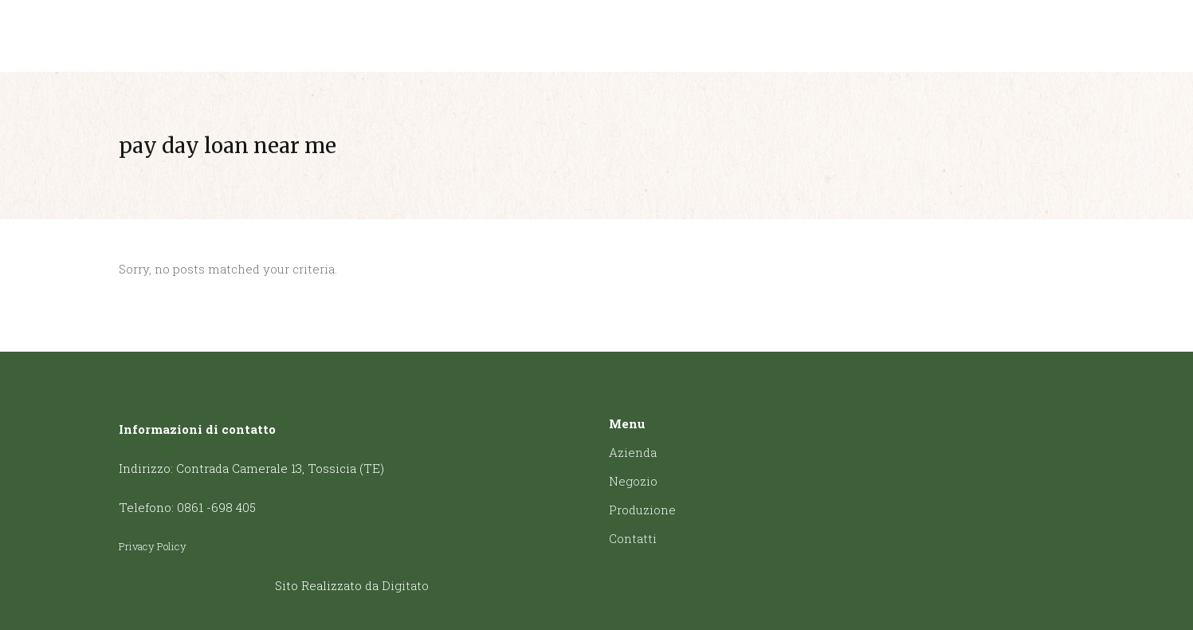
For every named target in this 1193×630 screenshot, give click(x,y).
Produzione (642, 510)
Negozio (633, 481)
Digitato (405, 585)
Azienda (633, 452)
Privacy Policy (152, 546)
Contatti (633, 538)
